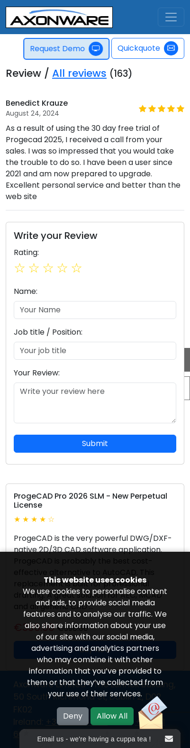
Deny (72, 716)
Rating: (26, 252)
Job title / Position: (48, 332)
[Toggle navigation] (171, 17)
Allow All (112, 716)
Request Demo (67, 49)
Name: (25, 291)
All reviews (79, 73)
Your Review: (37, 372)
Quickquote (148, 48)
